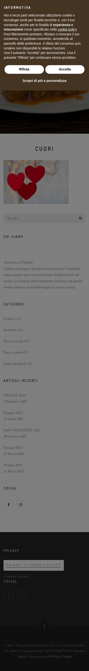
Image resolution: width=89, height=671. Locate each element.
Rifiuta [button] (24, 69)
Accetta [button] (65, 69)
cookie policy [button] (67, 29)
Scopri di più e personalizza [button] (44, 81)
